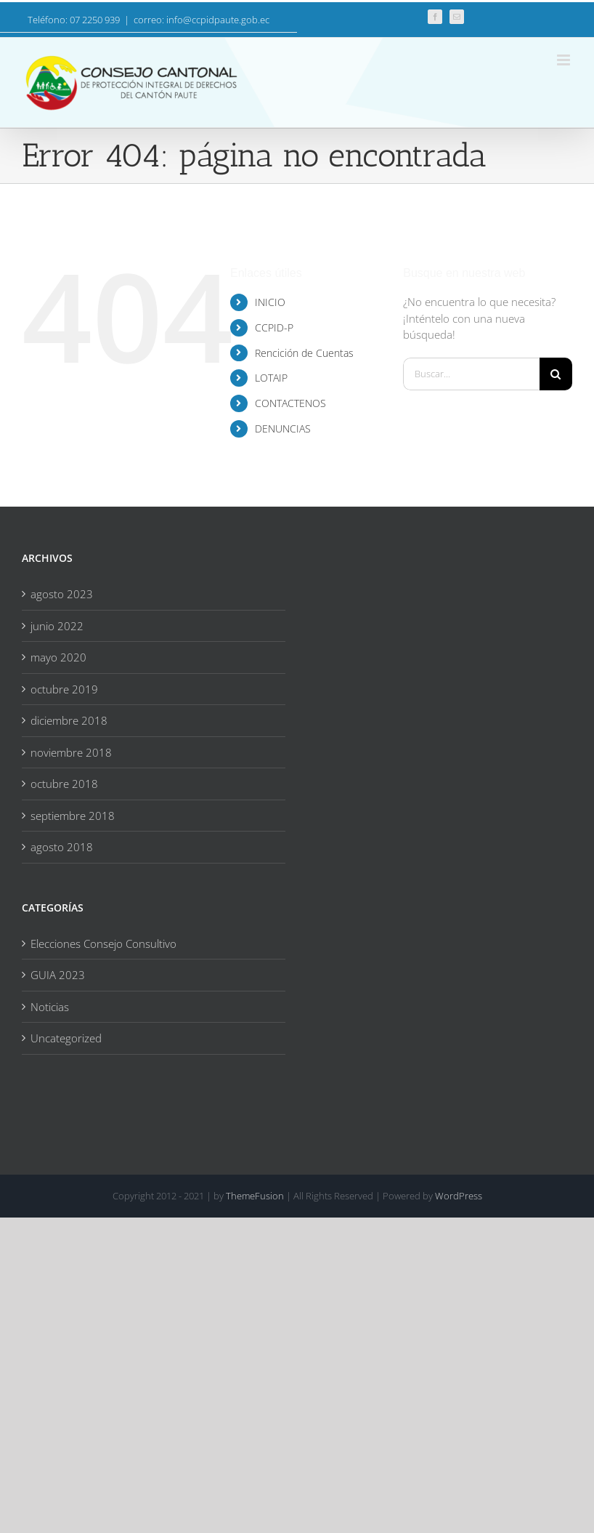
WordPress (458, 1195)
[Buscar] (556, 374)
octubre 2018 (64, 783)
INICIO (270, 302)
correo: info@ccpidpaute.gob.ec (201, 19)
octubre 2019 (64, 689)
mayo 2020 (58, 657)
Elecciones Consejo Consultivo (103, 943)
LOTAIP (271, 378)
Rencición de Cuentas (304, 353)
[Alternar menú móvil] (564, 60)
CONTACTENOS (290, 403)
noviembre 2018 (71, 752)
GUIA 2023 (57, 974)
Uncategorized (66, 1038)
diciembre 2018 (68, 720)
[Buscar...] (471, 374)
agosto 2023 (61, 594)
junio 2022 (57, 626)
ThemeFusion (255, 1195)
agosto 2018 (61, 847)
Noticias (49, 1006)
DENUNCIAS (283, 428)
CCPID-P (274, 327)
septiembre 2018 (72, 815)
